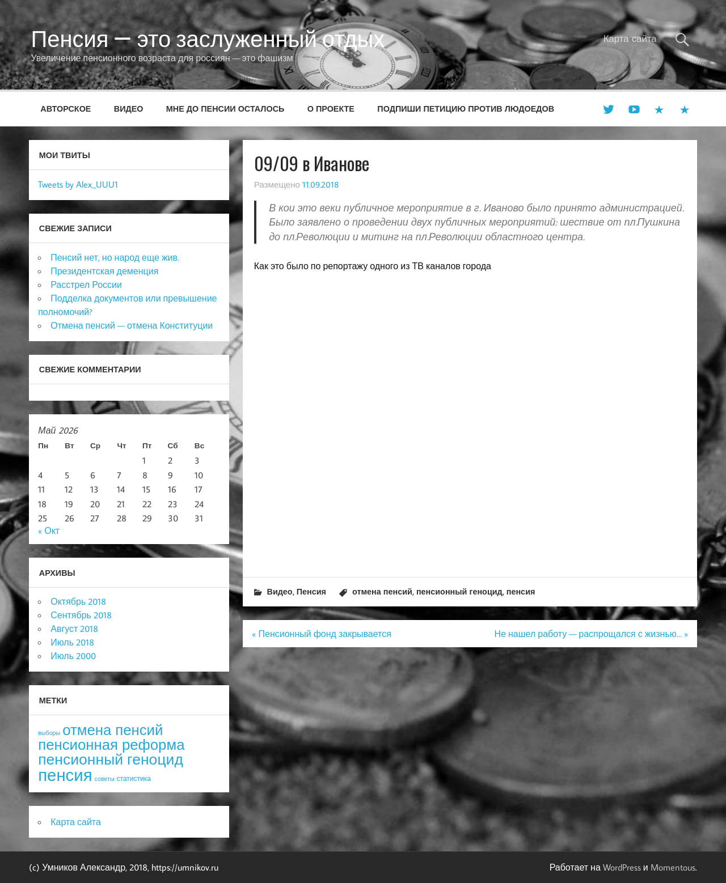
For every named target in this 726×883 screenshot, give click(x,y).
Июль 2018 (72, 642)
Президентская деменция (104, 271)
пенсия (520, 591)
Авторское (65, 108)
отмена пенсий (382, 591)
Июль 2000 (73, 655)
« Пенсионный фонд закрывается (321, 633)
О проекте (330, 108)
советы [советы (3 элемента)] (105, 779)
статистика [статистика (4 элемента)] (134, 778)
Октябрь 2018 (78, 601)
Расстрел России (86, 284)
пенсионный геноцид (459, 591)
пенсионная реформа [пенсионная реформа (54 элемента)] (111, 744)
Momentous (673, 867)
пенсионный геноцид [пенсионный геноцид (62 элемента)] (110, 759)
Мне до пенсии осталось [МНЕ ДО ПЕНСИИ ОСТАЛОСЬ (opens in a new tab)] (225, 108)
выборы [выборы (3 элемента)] (49, 733)
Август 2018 (74, 628)
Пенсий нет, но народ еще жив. (114, 257)
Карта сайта (630, 38)
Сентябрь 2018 (81, 615)
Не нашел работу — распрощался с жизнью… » (591, 633)
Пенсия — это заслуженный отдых (208, 38)
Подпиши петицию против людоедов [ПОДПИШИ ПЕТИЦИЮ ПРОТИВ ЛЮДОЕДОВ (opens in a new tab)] (465, 108)
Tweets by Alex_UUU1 (78, 184)
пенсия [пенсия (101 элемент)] (65, 775)
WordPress (622, 867)
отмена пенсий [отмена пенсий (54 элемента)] (112, 729)
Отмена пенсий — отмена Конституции (131, 325)
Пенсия (311, 591)
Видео (128, 108)
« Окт (49, 530)
